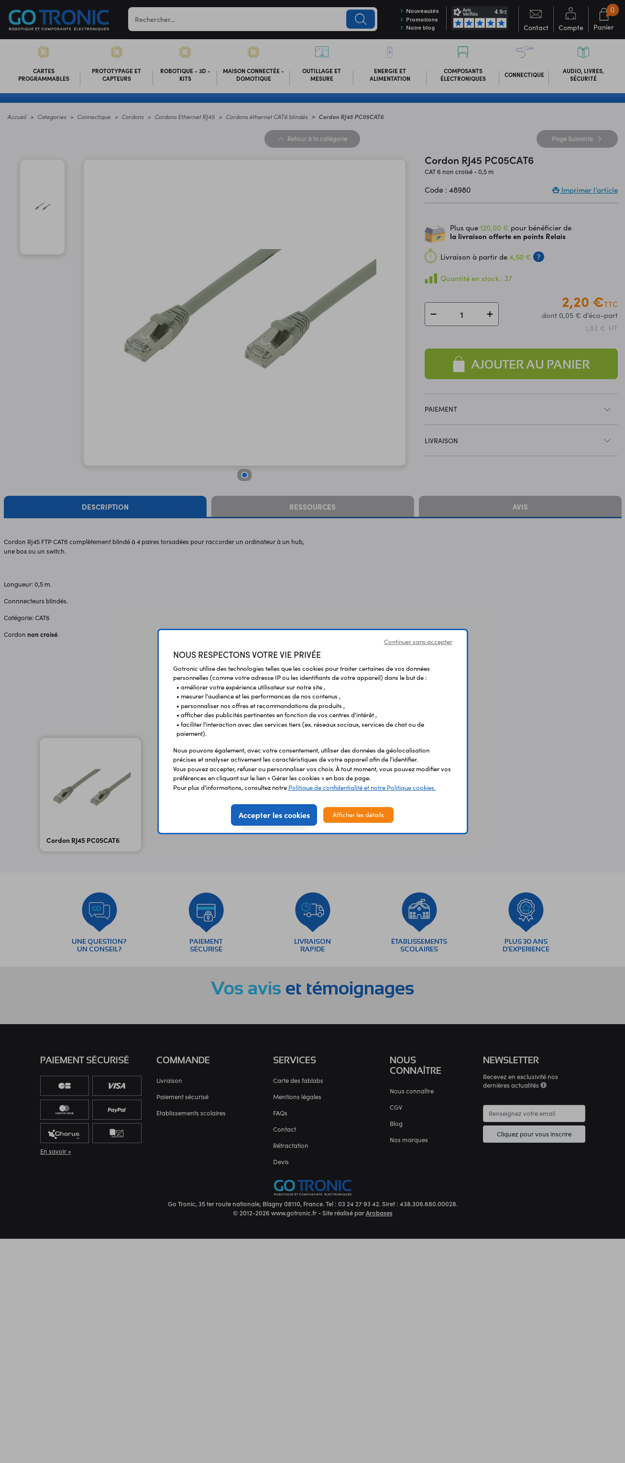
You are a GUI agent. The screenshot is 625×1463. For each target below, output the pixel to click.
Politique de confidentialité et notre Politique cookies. (362, 787)
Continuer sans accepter (418, 641)
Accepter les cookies (274, 814)
